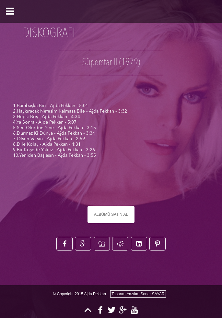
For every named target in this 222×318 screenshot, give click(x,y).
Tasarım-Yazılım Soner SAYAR (137, 294)
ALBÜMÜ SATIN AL (111, 214)
